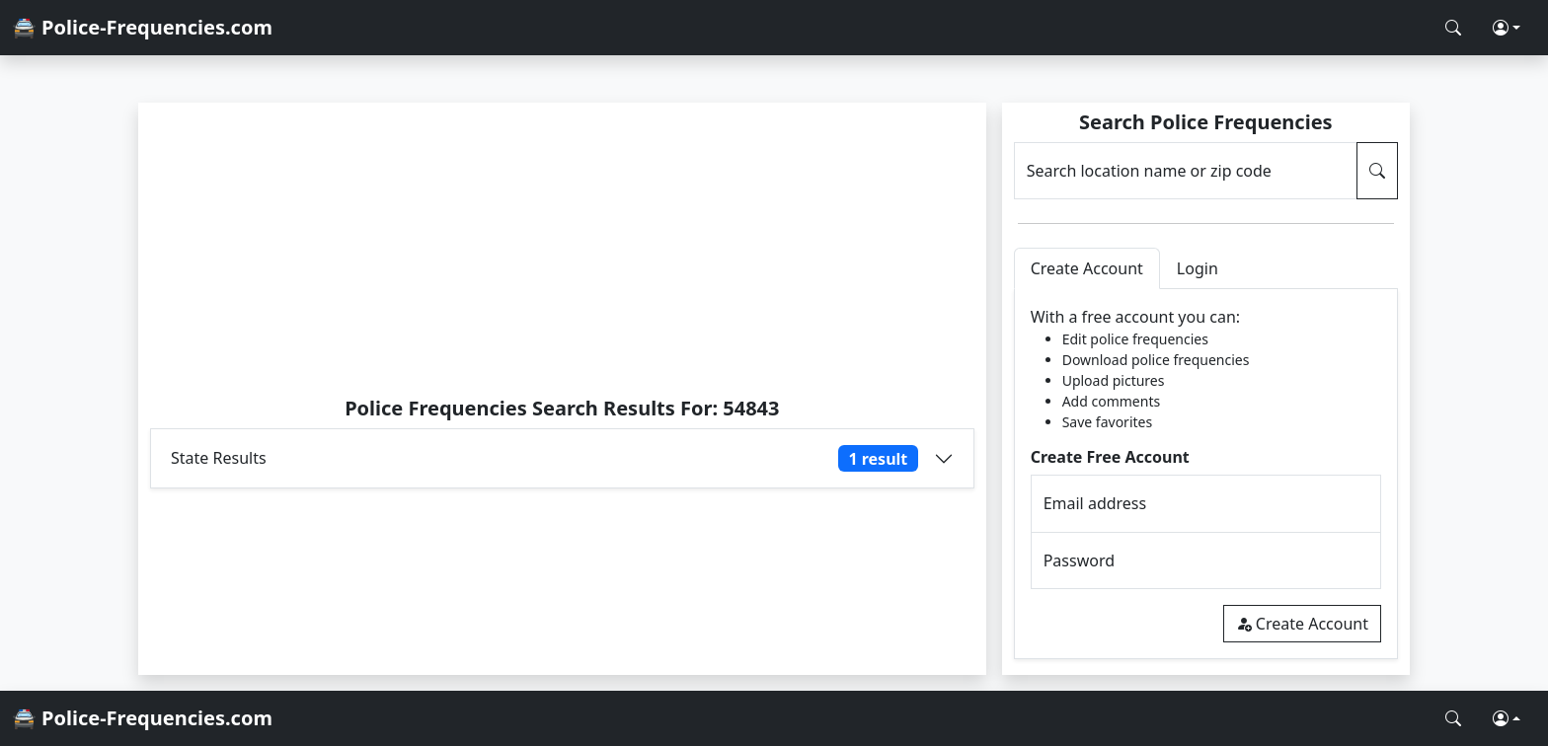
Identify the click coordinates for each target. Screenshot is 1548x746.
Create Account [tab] (1087, 268)
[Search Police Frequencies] (1453, 27)
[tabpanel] (1206, 474)
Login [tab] (1197, 268)
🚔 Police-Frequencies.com (142, 27)
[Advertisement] (562, 249)
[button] (1506, 27)
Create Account (1302, 623)
